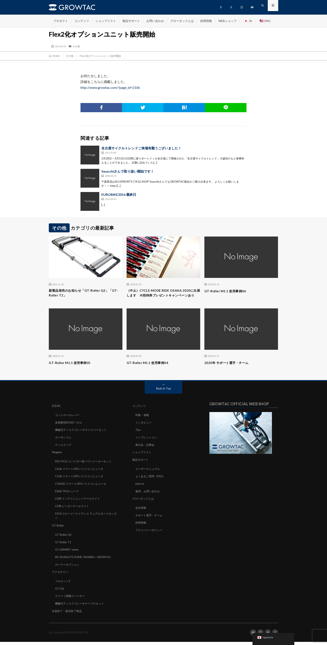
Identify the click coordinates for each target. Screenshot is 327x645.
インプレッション (147, 443)
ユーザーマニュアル (148, 474)
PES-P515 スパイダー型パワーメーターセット (85, 467)
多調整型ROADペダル (69, 429)
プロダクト (60, 21)
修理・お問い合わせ (148, 496)
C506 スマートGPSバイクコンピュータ (81, 482)
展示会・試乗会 (145, 451)
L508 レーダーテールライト (73, 511)
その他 (76, 46)
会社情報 (141, 513)
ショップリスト (106, 21)
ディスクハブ (64, 451)
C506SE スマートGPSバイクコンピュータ (82, 489)
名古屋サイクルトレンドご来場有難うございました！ (141, 148)
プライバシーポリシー (150, 535)
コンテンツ (81, 21)
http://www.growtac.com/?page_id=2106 (110, 87)
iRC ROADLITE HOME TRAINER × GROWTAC (85, 561)
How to (140, 489)
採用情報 (206, 21)
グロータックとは (182, 21)
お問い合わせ (155, 21)
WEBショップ (227, 21)
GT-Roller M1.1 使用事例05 (73, 369)
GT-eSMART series (68, 554)
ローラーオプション (68, 568)
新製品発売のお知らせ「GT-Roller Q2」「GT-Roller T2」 (84, 294)
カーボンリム (64, 443)
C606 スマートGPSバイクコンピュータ (81, 474)
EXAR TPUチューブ (68, 496)
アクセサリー (60, 576)
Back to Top (163, 395)
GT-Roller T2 (63, 546)
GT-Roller (58, 530)
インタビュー (144, 429)
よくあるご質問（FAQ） (151, 482)
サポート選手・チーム (150, 520)
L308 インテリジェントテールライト (79, 504)
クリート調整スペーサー (71, 599)
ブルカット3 (63, 584)
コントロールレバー (68, 422)
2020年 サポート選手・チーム (230, 369)
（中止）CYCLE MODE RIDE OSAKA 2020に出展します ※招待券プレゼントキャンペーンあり (163, 296)
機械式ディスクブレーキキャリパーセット (83, 436)
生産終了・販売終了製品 (68, 614)
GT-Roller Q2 (64, 539)
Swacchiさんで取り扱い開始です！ (127, 171)
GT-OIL (60, 592)
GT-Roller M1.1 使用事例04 (150, 369)
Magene (57, 458)
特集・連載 (142, 422)
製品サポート (131, 21)
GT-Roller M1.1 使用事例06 (228, 291)
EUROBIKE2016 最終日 (118, 194)
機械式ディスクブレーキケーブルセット (81, 606)
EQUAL (57, 413)
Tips (138, 436)
